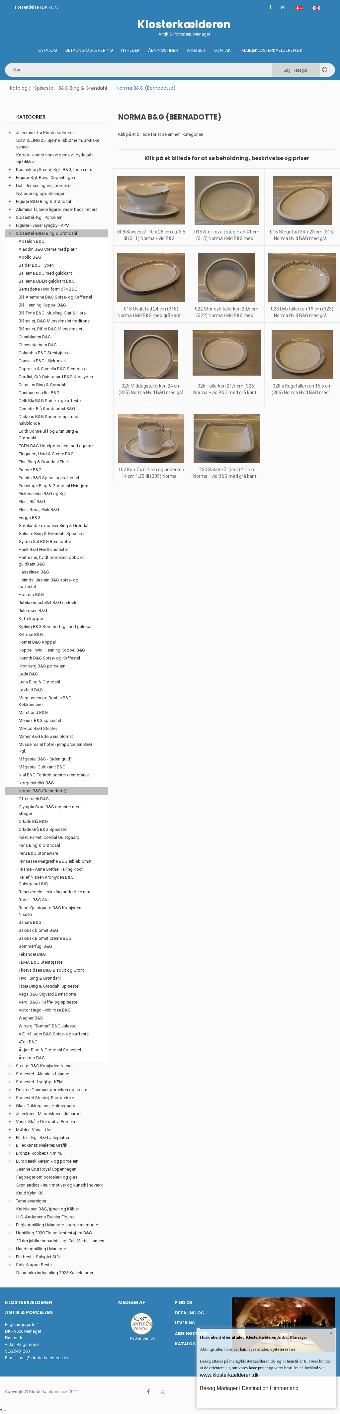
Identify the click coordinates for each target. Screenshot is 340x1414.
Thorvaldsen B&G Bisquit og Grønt (51, 970)
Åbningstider (163, 50)
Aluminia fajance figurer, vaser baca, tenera (57, 209)
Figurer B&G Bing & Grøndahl (43, 201)
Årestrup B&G (32, 1057)
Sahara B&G (30, 922)
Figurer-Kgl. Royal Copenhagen (45, 177)
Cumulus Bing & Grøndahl (43, 384)
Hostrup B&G (31, 594)
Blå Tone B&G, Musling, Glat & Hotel (53, 312)
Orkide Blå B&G (33, 821)
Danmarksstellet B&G (39, 392)
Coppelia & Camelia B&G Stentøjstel (53, 368)
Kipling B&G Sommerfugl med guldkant (56, 626)
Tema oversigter (31, 1200)
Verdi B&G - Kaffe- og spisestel (48, 1002)
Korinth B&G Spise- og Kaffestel (49, 658)
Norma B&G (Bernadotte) (42, 790)
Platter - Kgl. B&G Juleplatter (42, 1137)
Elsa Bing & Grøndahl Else (43, 461)
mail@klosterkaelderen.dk (44, 1357)
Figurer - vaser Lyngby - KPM (42, 225)
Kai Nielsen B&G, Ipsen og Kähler (47, 1208)
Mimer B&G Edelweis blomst (46, 736)
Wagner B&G (31, 1018)
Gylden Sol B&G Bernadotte (45, 541)
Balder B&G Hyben (36, 265)
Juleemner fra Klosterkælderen (45, 132)
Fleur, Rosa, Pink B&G (39, 509)
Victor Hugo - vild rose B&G (45, 1010)
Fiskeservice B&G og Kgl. (43, 493)
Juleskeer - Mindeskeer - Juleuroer (49, 1113)
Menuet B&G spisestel (40, 720)
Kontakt (223, 50)
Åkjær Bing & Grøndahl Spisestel (50, 1049)
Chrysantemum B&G (38, 344)
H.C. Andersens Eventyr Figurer (45, 1216)
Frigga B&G (30, 517)
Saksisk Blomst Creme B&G (45, 938)
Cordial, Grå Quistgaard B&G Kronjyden (56, 376)
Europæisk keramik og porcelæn (47, 1161)
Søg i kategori (296, 70)
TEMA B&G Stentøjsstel (41, 962)
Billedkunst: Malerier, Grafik (41, 1145)
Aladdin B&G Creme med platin (48, 249)
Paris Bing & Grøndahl (39, 845)
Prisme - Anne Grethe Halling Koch (51, 869)
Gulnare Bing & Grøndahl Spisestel (51, 533)
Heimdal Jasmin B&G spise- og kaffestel (48, 583)
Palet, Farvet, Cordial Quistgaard (49, 837)
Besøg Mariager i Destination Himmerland (249, 1388)
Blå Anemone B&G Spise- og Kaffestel (55, 297)
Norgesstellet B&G (36, 782)
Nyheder (130, 50)
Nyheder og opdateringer (40, 193)
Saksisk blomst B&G (38, 930)
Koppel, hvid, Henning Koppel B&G (52, 650)
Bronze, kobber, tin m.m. (39, 1153)
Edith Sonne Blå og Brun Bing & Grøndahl (48, 434)
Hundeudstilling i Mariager (41, 1248)
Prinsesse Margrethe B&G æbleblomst (55, 861)
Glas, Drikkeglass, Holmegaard (45, 1105)
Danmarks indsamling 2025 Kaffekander (54, 1272)
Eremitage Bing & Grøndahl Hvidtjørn (53, 485)
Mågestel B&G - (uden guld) (45, 758)
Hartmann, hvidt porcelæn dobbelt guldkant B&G (51, 561)
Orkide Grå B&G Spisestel (43, 829)
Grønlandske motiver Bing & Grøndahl (55, 525)
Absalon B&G (31, 241)
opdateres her (282, 1349)
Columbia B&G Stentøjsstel (44, 352)
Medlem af (131, 1302)
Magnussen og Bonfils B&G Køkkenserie (45, 701)
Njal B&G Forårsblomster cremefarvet (54, 774)
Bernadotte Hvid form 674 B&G (48, 289)
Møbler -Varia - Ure (33, 1129)
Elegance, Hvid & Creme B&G (46, 453)
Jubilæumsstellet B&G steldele (48, 602)
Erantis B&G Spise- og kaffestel (49, 477)
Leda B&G (28, 673)
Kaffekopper (31, 618)
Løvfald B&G (31, 689)
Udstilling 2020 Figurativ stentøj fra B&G (54, 1232)
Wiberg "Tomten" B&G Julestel (47, 1025)
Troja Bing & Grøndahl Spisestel (49, 986)
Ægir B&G (28, 1041)
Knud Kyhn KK (29, 1193)
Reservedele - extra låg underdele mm (54, 891)
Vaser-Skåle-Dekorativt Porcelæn (47, 1121)
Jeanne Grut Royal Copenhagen (46, 1169)
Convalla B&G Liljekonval (42, 360)
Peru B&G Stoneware (38, 853)
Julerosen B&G (33, 610)
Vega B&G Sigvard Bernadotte (47, 994)
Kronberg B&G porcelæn (42, 665)
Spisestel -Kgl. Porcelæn (39, 217)
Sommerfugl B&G (35, 946)
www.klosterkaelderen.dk (229, 1375)
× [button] (331, 1333)
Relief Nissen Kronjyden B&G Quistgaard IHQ (46, 880)
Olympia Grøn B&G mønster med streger (50, 810)
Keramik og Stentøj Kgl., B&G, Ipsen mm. (54, 169)
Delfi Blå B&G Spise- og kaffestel (50, 400)
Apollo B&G (30, 257)
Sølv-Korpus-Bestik (34, 1264)
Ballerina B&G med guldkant (45, 273)
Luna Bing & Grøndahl (39, 681)
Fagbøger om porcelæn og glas (46, 1177)
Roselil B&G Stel (34, 899)
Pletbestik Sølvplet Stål (38, 1256)
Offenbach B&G (34, 798)
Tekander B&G (32, 954)
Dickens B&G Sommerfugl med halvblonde (48, 420)
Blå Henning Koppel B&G (42, 305)
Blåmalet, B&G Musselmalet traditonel (55, 320)
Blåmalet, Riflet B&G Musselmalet (50, 328)
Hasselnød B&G (34, 572)
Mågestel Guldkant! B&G (42, 766)
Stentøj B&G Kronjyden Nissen (45, 1065)
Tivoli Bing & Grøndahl (40, 978)
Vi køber (195, 50)
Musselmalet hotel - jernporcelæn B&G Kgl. (55, 747)
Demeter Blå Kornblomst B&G (47, 408)
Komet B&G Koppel (37, 642)
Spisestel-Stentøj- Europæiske (45, 1097)
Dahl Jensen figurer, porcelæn (44, 185)
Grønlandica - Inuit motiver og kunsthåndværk (59, 1185)
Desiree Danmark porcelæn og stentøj (52, 1089)
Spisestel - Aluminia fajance (42, 1073)
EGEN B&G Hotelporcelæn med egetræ (56, 445)
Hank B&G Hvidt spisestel (43, 549)
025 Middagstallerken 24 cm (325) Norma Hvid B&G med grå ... (151, 392)
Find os (184, 1302)
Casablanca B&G (35, 336)
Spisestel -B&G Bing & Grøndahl (70, 88)
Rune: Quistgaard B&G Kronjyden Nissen (50, 911)
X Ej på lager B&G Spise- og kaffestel (54, 1033)
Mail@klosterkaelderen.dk (271, 50)
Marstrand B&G (33, 712)
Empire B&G (30, 469)
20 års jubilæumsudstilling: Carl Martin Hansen (60, 1240)
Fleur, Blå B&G (32, 501)
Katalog (47, 50)
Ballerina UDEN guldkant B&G (47, 281)
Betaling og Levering (89, 50)
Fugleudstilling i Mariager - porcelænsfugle (57, 1224)
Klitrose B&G (31, 634)
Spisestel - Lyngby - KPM (39, 1081)
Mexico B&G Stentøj (38, 728)
